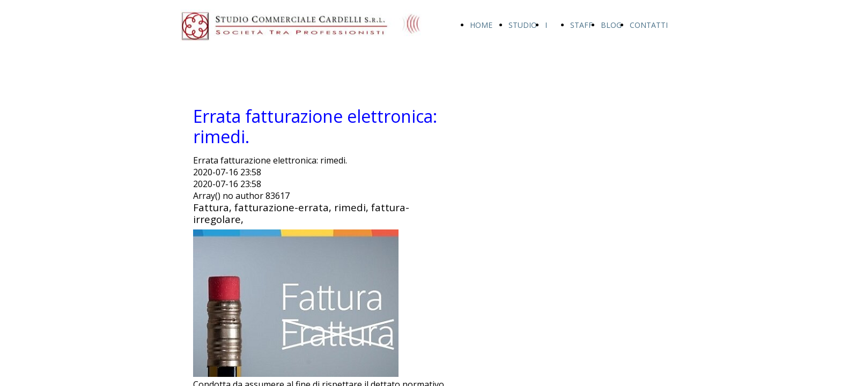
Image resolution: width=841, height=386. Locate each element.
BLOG (611, 25)
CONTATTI (649, 25)
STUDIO (522, 25)
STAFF (581, 25)
